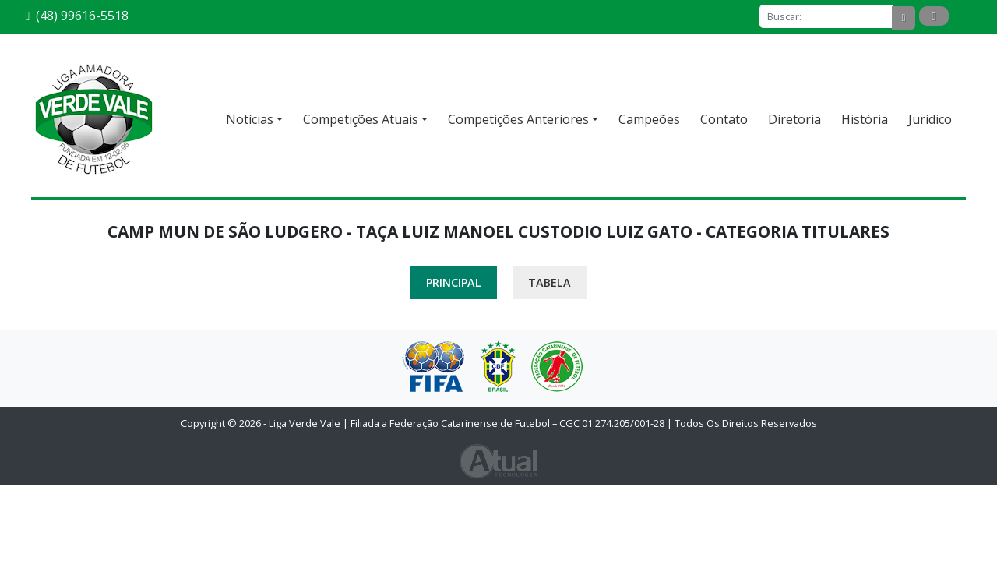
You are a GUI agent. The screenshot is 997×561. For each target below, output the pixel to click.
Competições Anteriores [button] (518, 119)
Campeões (649, 119)
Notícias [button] (249, 119)
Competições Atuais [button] (360, 119)
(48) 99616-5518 (77, 15)
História (864, 119)
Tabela (549, 282)
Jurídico (930, 119)
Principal (453, 282)
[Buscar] (826, 16)
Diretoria (794, 119)
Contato (724, 119)
